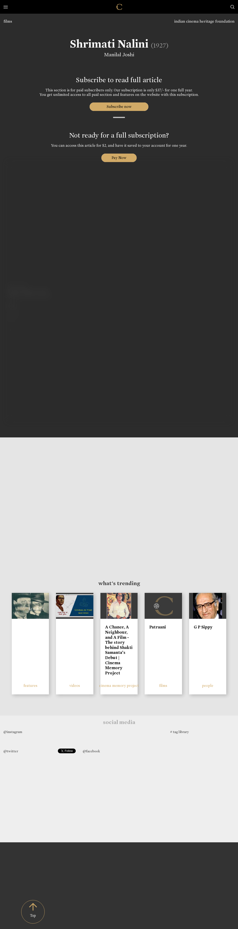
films (8, 21)
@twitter (11, 751)
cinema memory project (119, 685)
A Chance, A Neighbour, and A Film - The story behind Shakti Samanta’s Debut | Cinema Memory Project (118, 649)
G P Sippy (203, 627)
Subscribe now (119, 106)
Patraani (157, 627)
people (207, 685)
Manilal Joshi (118, 55)
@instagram (13, 732)
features (30, 685)
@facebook (91, 751)
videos (74, 685)
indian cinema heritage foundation (204, 21)
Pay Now (119, 157)
